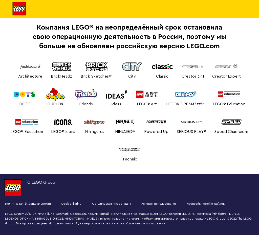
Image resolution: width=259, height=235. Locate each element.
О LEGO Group (41, 182)
